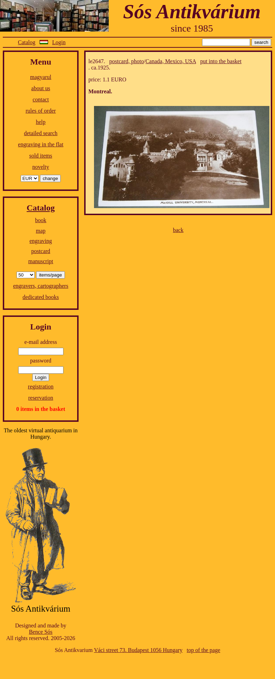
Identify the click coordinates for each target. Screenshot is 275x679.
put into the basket (221, 61)
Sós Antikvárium (192, 11)
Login (59, 42)
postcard (40, 251)
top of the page (203, 650)
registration (41, 387)
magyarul (40, 77)
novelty (40, 167)
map (41, 231)
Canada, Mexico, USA (171, 61)
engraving (40, 241)
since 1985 (192, 28)
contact (41, 99)
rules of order (41, 111)
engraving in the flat (40, 144)
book (40, 220)
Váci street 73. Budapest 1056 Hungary (138, 650)
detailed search (41, 133)
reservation (40, 398)
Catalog (26, 42)
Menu (40, 61)
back (178, 230)
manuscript (40, 261)
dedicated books (40, 297)
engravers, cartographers (40, 286)
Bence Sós (40, 632)
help (41, 122)
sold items (40, 156)
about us (40, 88)
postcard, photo (126, 61)
